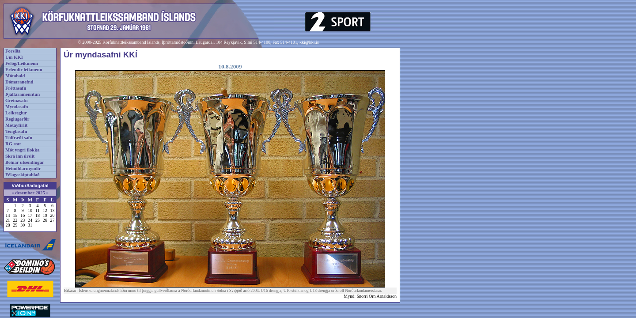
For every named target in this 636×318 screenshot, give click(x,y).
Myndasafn (16, 106)
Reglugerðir (17, 119)
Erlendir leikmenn (23, 69)
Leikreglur (16, 112)
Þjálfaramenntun (22, 94)
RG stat (13, 143)
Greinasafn (16, 100)
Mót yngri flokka (22, 150)
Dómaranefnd (19, 82)
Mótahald (15, 75)
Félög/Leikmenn (21, 63)
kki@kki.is (309, 42)
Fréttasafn (15, 88)
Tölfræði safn (18, 137)
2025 (40, 192)
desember (24, 192)
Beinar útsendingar (24, 162)
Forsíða (12, 51)
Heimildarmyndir (23, 168)
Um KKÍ (14, 57)
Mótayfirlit (16, 125)
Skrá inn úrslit (19, 156)
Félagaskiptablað (22, 174)
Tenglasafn (16, 131)
